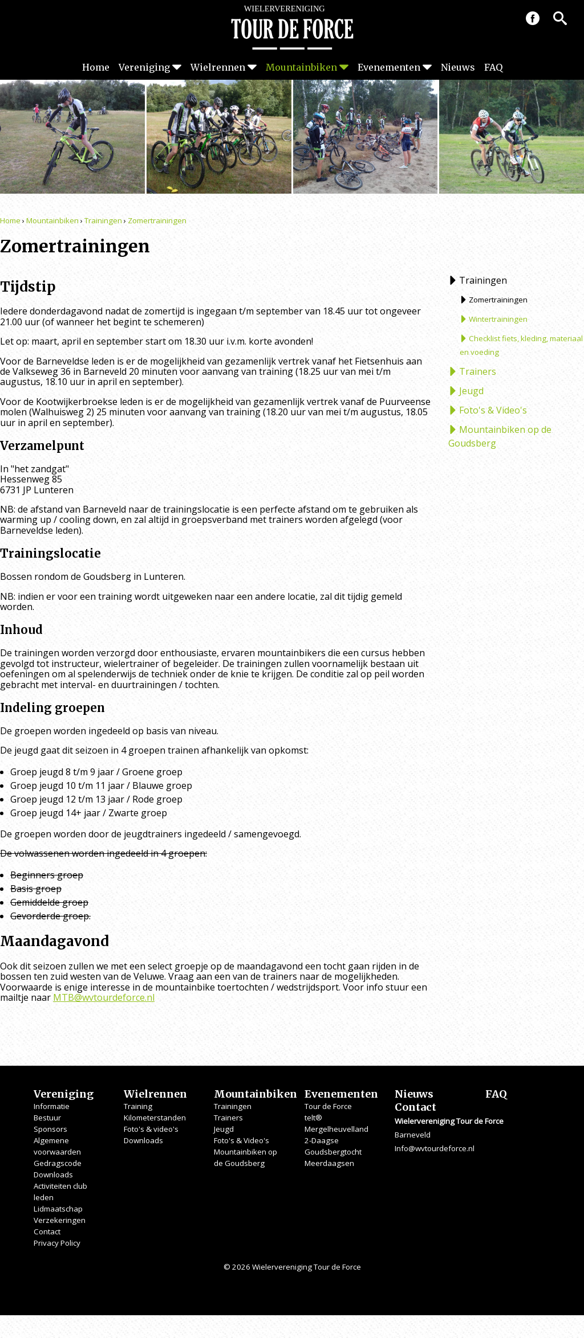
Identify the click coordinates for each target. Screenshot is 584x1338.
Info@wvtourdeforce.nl (434, 1148)
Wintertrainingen (498, 319)
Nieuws (458, 67)
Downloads (53, 1174)
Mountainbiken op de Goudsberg (499, 436)
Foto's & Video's (493, 410)
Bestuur (47, 1117)
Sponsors (50, 1129)
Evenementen (389, 67)
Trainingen (103, 220)
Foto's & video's (151, 1129)
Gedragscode (58, 1163)
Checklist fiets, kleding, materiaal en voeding (521, 345)
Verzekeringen (60, 1220)
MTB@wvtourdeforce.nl (104, 997)
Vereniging (144, 67)
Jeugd (471, 390)
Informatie (52, 1106)
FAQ (493, 67)
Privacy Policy (57, 1243)
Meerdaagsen (329, 1163)
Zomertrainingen (157, 220)
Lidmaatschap (58, 1209)
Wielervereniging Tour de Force (292, 27)
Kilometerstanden (155, 1117)
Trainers (477, 371)
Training (138, 1106)
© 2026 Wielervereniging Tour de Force (292, 1267)
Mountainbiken (301, 67)
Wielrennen (217, 67)
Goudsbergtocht (333, 1152)
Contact (47, 1231)
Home (96, 67)
